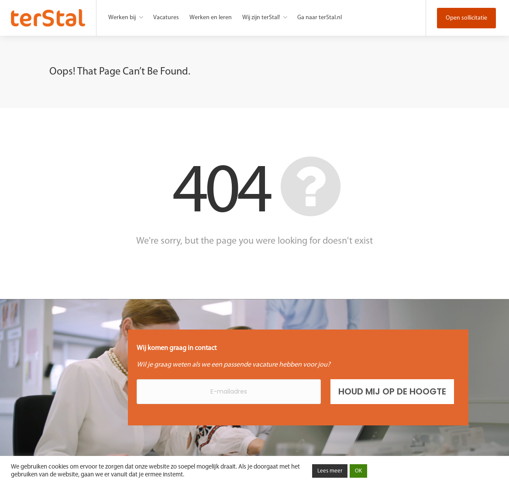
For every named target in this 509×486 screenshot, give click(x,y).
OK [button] (358, 471)
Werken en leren (210, 17)
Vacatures (166, 17)
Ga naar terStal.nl (319, 17)
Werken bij (122, 17)
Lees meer (329, 471)
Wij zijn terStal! (261, 17)
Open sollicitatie (466, 18)
